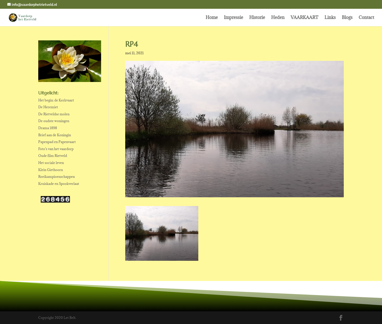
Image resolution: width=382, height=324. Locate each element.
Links (330, 18)
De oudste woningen (53, 121)
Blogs (347, 18)
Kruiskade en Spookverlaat (58, 183)
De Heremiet (48, 107)
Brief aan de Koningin (54, 135)
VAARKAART (304, 18)
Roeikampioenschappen (56, 176)
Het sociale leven (51, 163)
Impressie (233, 18)
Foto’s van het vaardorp (56, 149)
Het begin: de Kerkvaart (56, 100)
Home (212, 18)
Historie (257, 18)
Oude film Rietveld (52, 155)
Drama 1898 (47, 128)
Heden (278, 18)
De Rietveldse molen (53, 114)
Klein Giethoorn (50, 170)
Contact (366, 18)
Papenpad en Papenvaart (57, 142)
